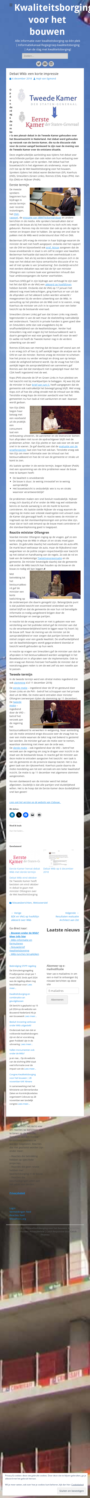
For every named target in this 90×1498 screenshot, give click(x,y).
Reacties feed (17, 1215)
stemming (19, 682)
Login (12, 1208)
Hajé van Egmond (46, 78)
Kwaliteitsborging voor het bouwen (47, 1228)
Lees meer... (31, 1016)
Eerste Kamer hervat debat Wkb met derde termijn (24, 870)
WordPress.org (17, 1218)
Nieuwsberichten (22, 902)
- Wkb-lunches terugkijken (24, 954)
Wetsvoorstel (40, 902)
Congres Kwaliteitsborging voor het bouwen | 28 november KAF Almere (22, 1078)
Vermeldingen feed (20, 1211)
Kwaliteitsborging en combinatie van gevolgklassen (19, 997)
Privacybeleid (37, 1231)
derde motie (20, 747)
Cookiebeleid (77, 1484)
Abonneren (57, 999)
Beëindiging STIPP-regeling (22, 965)
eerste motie (20, 687)
